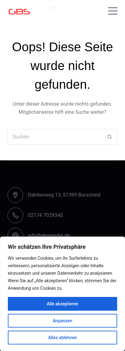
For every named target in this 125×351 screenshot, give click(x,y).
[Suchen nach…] (55, 137)
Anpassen (62, 320)
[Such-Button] (109, 137)
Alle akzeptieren (62, 303)
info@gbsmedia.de (49, 235)
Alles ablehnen (62, 337)
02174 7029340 (45, 215)
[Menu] (112, 11)
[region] (62, 294)
